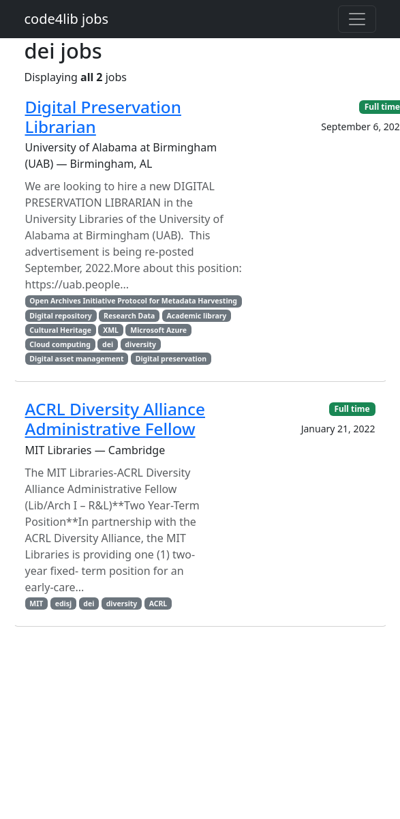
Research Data (129, 316)
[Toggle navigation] (357, 19)
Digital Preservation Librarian (103, 116)
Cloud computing (59, 344)
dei (107, 344)
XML (111, 330)
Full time (351, 409)
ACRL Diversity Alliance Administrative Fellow (115, 419)
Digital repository (60, 316)
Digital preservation (171, 358)
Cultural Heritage (60, 330)
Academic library (197, 316)
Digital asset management (76, 358)
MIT (36, 603)
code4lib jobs (67, 19)
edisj (63, 603)
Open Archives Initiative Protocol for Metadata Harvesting (133, 301)
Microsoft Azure (158, 330)
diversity (140, 344)
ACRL (158, 603)
